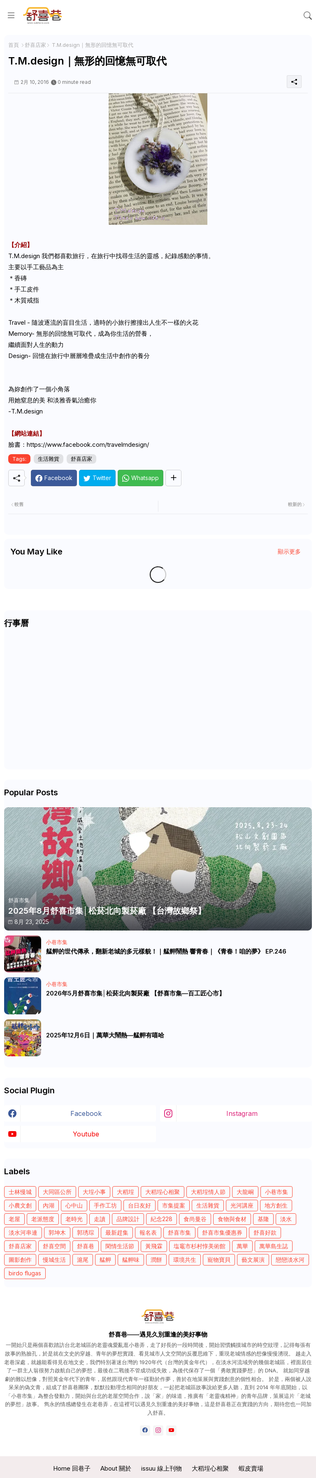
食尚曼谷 (195, 1218)
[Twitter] (97, 478)
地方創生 (276, 1205)
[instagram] (158, 1430)
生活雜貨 (48, 458)
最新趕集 (116, 1232)
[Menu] (11, 15)
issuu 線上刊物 (161, 1468)
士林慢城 (20, 1191)
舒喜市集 (179, 1232)
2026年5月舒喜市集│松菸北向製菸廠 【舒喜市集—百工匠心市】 (135, 993)
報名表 (148, 1232)
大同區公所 (57, 1191)
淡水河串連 (23, 1232)
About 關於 (115, 1468)
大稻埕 (125, 1191)
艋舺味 (130, 1259)
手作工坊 (105, 1205)
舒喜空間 (54, 1245)
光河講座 (241, 1205)
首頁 (13, 45)
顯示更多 (289, 551)
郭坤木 (57, 1232)
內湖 (48, 1205)
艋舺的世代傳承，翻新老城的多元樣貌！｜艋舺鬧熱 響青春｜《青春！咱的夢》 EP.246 (166, 951)
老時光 (74, 1218)
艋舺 (105, 1259)
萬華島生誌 (273, 1245)
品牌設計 (127, 1218)
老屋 (14, 1218)
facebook (86, 1113)
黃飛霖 (154, 1245)
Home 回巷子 (72, 1468)
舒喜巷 (85, 1245)
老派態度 (42, 1218)
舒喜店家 (35, 45)
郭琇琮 (85, 1232)
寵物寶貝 (218, 1259)
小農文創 (20, 1205)
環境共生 (184, 1259)
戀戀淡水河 (290, 1259)
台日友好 (139, 1205)
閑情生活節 (119, 1245)
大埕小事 (94, 1191)
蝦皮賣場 (251, 1468)
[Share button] (173, 478)
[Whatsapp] (140, 478)
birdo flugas (25, 1273)
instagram (242, 1113)
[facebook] (145, 1430)
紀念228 (161, 1218)
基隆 (263, 1218)
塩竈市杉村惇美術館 (199, 1245)
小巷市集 (276, 1191)
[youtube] (171, 1430)
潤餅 (156, 1259)
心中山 (74, 1205)
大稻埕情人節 (208, 1191)
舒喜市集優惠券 (222, 1232)
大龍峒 (245, 1191)
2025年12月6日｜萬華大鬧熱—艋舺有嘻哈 (105, 1035)
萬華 (242, 1245)
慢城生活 (54, 1259)
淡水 (286, 1218)
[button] (308, 15)
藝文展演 (253, 1259)
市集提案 (173, 1205)
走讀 (99, 1218)
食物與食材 (232, 1218)
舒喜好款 (264, 1232)
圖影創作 (20, 1259)
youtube (86, 1134)
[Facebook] (54, 478)
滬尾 (82, 1259)
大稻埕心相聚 (162, 1191)
